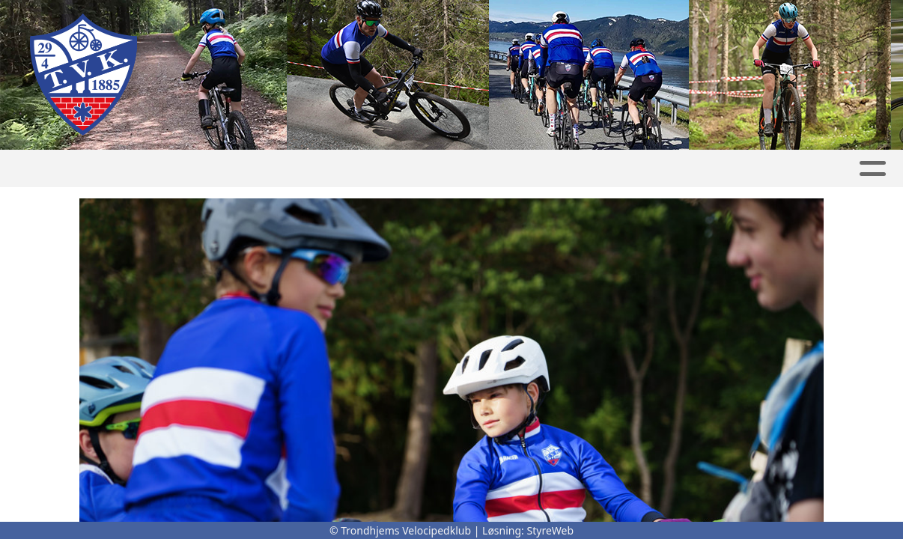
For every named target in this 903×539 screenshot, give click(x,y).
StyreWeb (550, 530)
